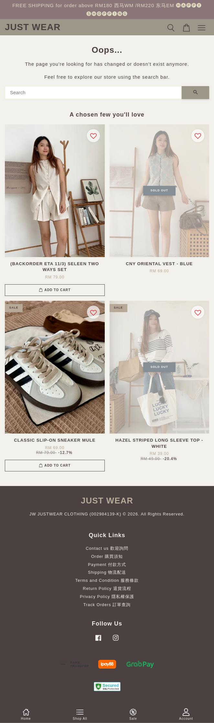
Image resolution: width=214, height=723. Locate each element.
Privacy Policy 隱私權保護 (107, 596)
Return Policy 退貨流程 (107, 588)
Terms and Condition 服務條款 (107, 580)
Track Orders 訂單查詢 (107, 604)
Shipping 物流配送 (107, 572)
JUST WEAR (32, 27)
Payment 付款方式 (107, 564)
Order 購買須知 (107, 556)
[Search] (93, 92)
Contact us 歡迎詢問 (107, 548)
